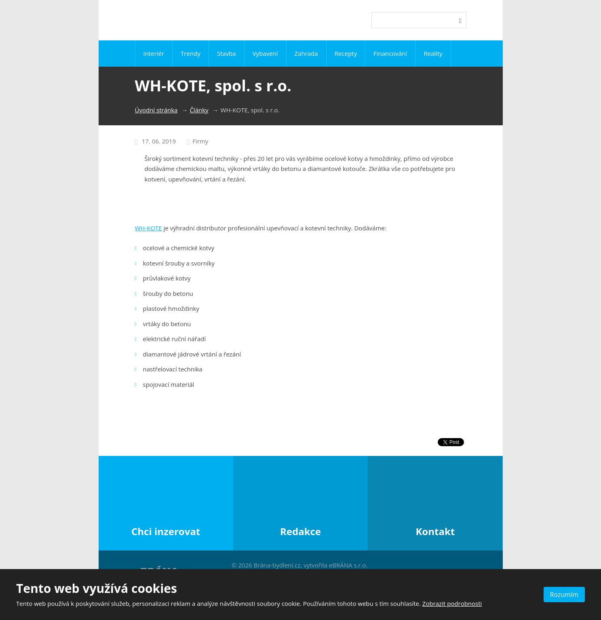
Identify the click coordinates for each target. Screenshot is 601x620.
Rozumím (564, 594)
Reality (433, 53)
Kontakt (435, 531)
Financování (390, 53)
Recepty (346, 53)
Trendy (190, 53)
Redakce (300, 531)
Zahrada (306, 53)
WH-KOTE (148, 228)
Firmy (200, 141)
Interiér (153, 53)
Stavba (226, 53)
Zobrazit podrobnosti (452, 603)
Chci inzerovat (165, 531)
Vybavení (265, 53)
